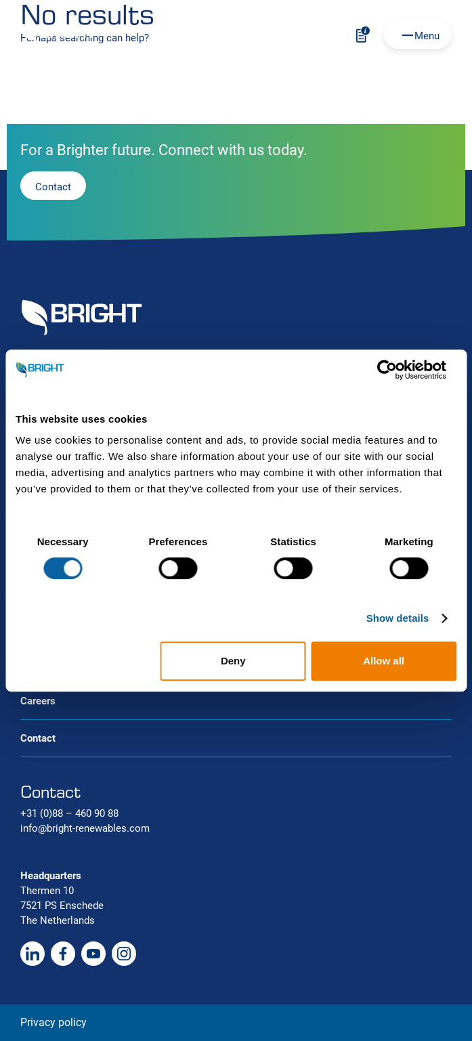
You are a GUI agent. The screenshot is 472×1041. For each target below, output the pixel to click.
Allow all (383, 660)
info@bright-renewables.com (85, 828)
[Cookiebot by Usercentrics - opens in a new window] (397, 370)
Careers (38, 701)
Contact (38, 738)
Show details (397, 618)
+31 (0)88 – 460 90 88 (69, 813)
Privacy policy (53, 1022)
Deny (233, 660)
